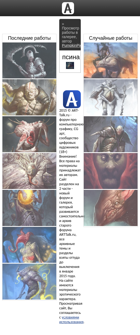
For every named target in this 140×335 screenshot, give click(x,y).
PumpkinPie (72, 45)
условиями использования (71, 319)
